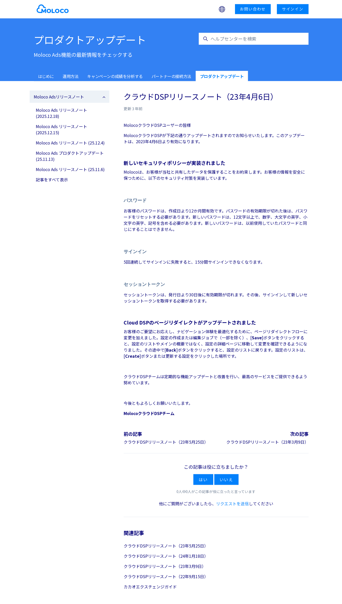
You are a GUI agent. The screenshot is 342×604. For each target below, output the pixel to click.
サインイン (292, 9)
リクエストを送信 (232, 503)
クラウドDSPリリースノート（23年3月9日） (267, 442)
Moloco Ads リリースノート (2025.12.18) (61, 113)
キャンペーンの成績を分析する (115, 76)
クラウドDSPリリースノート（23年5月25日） (166, 442)
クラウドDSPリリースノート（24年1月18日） (166, 556)
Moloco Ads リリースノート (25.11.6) (70, 169)
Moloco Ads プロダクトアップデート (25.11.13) (70, 156)
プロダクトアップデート (222, 76)
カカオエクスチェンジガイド (150, 587)
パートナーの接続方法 (171, 76)
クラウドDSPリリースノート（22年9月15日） (166, 576)
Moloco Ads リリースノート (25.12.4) (70, 143)
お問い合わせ (253, 9)
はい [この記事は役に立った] (203, 479)
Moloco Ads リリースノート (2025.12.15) (61, 129)
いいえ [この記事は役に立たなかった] (226, 479)
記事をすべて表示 (52, 179)
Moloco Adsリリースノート (59, 97)
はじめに (46, 76)
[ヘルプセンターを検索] (254, 39)
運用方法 (70, 76)
